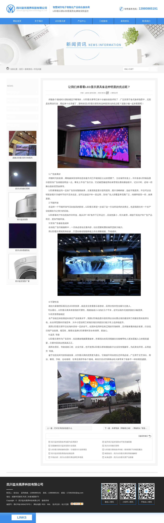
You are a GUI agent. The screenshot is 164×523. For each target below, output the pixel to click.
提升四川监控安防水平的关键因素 (118, 442)
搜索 (153, 69)
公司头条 (14, 92)
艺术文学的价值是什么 (63, 428)
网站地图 (37, 504)
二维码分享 (114, 93)
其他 (12, 117)
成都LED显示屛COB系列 (22, 158)
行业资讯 (14, 100)
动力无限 (65, 504)
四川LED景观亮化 (22, 250)
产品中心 (82, 21)
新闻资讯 (125, 21)
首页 (21, 69)
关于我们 (39, 21)
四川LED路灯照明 (22, 189)
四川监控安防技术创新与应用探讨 (64, 442)
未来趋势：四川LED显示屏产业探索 (119, 457)
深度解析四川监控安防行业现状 (63, 446)
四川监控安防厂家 (22, 281)
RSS (44, 504)
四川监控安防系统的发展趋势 (62, 453)
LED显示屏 (60, 21)
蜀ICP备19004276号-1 (23, 504)
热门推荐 (14, 125)
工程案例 (103, 21)
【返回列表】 (143, 436)
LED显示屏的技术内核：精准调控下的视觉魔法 (123, 450)
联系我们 (146, 21)
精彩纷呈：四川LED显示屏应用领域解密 (121, 453)
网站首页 (17, 21)
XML (49, 504)
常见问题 (37, 69)
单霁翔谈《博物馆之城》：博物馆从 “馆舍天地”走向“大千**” (135, 428)
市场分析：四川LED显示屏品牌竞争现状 (67, 457)
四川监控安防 (22, 219)
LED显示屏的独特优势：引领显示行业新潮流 (69, 450)
